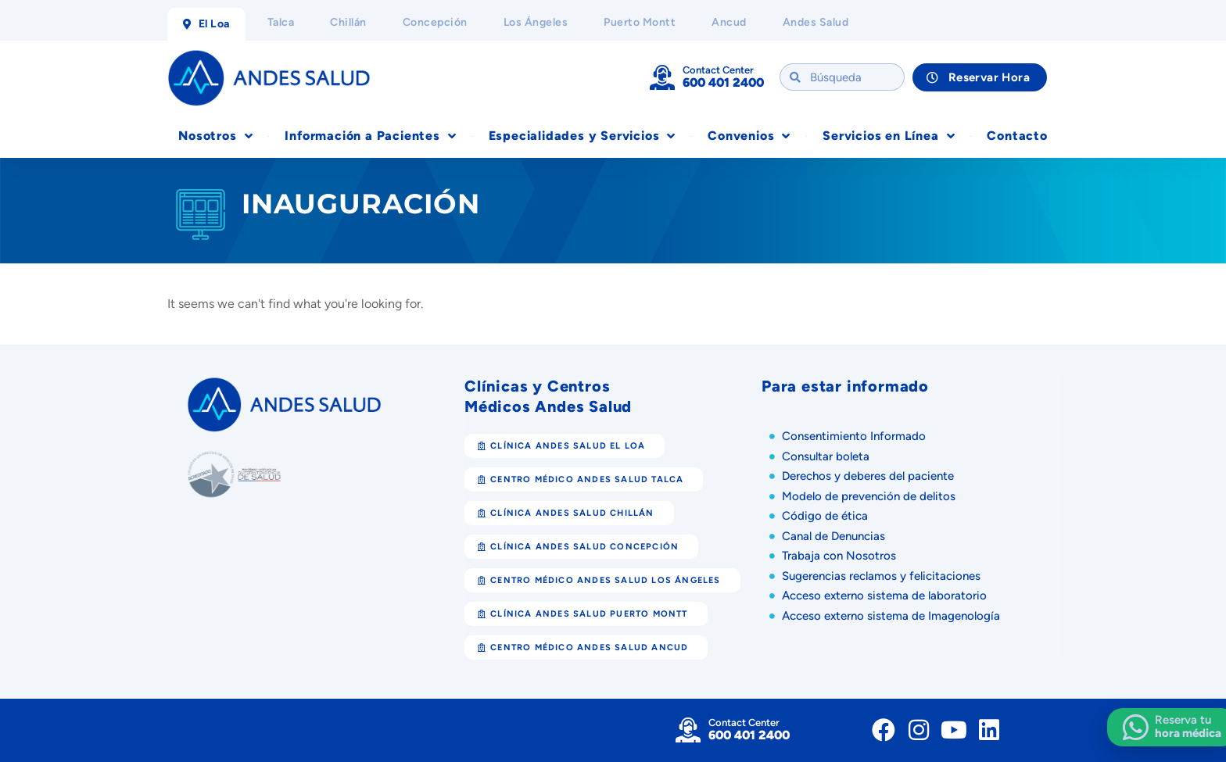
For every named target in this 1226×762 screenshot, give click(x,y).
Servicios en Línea (889, 136)
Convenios (749, 136)
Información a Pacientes (370, 136)
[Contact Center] (662, 77)
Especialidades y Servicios (582, 136)
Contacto (1017, 135)
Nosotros (215, 136)
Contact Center (718, 70)
